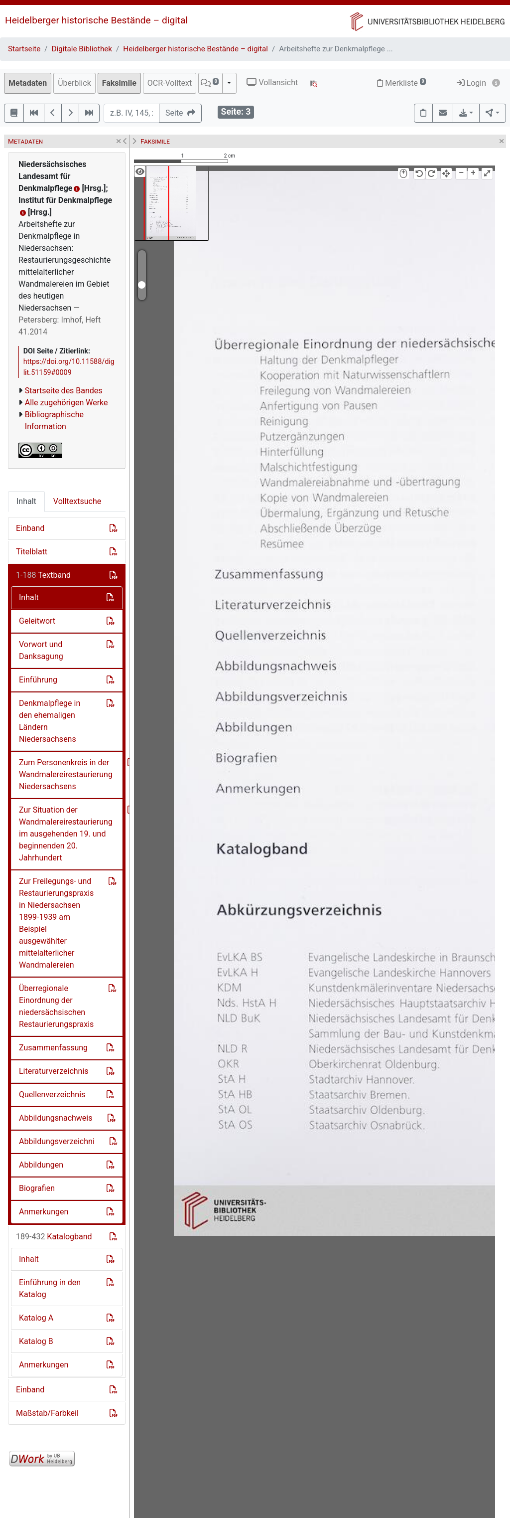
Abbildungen (41, 1165)
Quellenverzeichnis (52, 1094)
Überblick (74, 83)
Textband (43, 575)
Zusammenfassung (53, 1047)
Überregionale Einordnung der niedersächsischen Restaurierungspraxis (56, 1006)
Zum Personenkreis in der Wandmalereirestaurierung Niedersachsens (66, 774)
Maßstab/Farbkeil (47, 1413)
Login (471, 83)
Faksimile (119, 83)
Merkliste (401, 83)
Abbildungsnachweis (56, 1118)
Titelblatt (31, 551)
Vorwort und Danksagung (41, 650)
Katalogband (54, 1236)
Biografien (37, 1188)
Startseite (24, 48)
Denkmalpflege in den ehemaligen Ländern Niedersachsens (49, 721)
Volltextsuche (77, 501)
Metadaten (27, 83)
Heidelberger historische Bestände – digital (96, 20)
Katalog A (36, 1318)
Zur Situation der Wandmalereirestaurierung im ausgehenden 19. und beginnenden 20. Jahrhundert (66, 833)
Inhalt (26, 501)
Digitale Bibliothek (82, 48)
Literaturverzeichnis (54, 1071)
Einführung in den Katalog (50, 1288)
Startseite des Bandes (64, 390)
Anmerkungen (43, 1211)
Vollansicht (272, 82)
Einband (30, 528)
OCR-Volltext (169, 83)
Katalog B (36, 1341)
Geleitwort (37, 621)
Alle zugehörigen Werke (66, 402)
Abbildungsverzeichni (57, 1141)
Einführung (38, 679)
